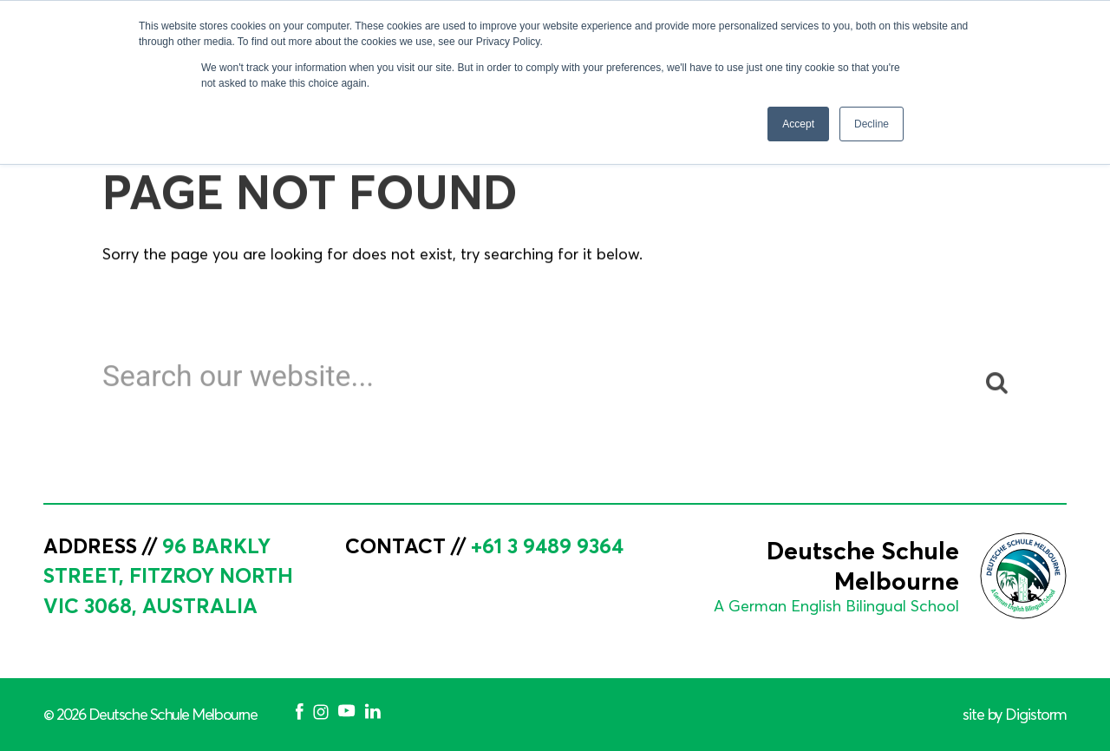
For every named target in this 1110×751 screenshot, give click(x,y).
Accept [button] (798, 124)
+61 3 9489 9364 (547, 545)
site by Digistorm (1015, 714)
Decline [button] (871, 124)
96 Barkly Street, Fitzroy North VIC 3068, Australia (168, 575)
